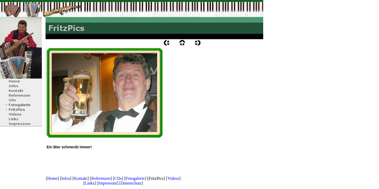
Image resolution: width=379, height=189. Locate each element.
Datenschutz (131, 183)
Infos (65, 178)
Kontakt (81, 178)
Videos (173, 178)
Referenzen (101, 178)
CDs (118, 178)
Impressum (107, 183)
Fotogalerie (135, 178)
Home (52, 178)
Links (89, 183)
